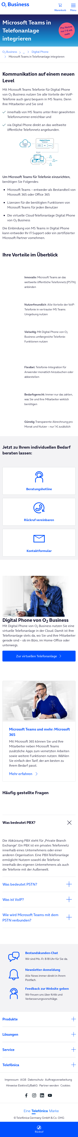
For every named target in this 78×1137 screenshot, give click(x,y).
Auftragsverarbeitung (58, 1080)
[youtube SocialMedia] (50, 1095)
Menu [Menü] (73, 7)
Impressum (12, 1080)
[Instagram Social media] (35, 1095)
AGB (23, 1080)
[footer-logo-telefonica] (41, 1111)
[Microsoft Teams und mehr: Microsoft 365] (39, 729)
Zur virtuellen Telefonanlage (36, 656)
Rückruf (39, 1129)
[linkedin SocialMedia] (43, 1095)
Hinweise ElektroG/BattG (22, 1085)
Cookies (65, 1085)
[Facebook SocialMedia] (27, 1095)
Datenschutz (35, 1080)
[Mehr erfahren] (39, 776)
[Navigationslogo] (15, 4)
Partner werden (49, 1085)
